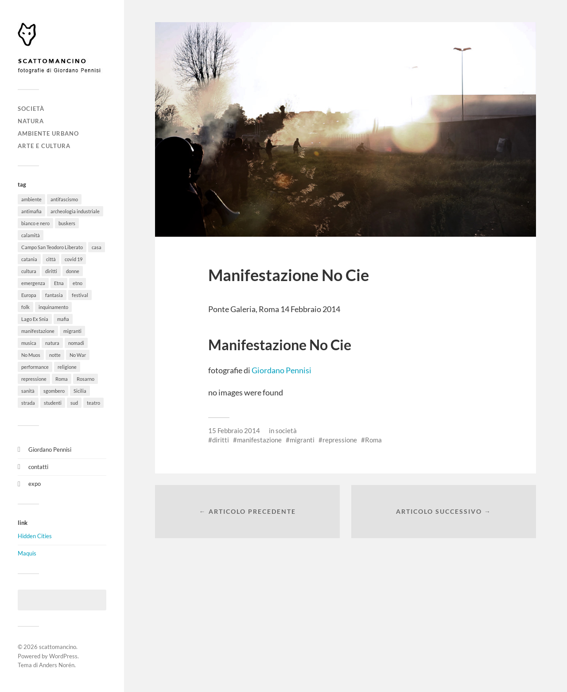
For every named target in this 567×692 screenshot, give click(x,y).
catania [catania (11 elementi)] (29, 259)
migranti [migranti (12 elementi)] (72, 331)
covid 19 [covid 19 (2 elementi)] (73, 259)
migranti (302, 440)
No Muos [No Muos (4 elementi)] (30, 355)
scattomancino (57, 646)
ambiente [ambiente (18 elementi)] (31, 199)
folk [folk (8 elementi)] (25, 307)
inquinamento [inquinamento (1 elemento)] (53, 307)
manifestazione (259, 440)
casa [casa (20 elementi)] (96, 247)
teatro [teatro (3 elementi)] (93, 403)
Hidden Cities (35, 536)
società (31, 108)
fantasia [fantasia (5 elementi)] (54, 295)
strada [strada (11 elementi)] (28, 403)
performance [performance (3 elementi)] (35, 367)
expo (34, 483)
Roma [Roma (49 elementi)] (61, 379)
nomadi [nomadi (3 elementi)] (76, 343)
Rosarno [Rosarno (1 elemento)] (85, 379)
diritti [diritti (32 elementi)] (51, 271)
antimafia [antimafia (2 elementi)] (31, 211)
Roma (373, 440)
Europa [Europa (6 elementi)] (28, 295)
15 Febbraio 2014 (234, 430)
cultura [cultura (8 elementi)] (28, 271)
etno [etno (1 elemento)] (77, 283)
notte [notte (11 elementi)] (55, 355)
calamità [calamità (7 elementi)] (30, 235)
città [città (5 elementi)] (51, 259)
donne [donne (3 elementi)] (72, 271)
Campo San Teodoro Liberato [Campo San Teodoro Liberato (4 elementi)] (52, 247)
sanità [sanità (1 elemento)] (28, 391)
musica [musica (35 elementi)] (28, 343)
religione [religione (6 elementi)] (67, 367)
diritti (220, 440)
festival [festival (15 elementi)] (80, 295)
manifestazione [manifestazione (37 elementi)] (37, 331)
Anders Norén (56, 665)
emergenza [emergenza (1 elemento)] (33, 283)
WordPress (63, 656)
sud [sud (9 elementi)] (74, 403)
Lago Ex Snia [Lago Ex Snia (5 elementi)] (34, 319)
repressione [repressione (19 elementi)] (34, 379)
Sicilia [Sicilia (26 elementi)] (80, 391)
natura (31, 121)
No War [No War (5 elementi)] (78, 355)
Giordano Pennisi (49, 449)
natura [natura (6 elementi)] (52, 343)
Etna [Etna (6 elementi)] (59, 283)
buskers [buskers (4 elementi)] (66, 223)
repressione (339, 440)
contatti (38, 466)
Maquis (27, 553)
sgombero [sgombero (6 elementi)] (54, 391)
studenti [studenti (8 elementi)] (53, 403)
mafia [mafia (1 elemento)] (63, 319)
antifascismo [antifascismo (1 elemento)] (64, 199)
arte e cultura (44, 145)
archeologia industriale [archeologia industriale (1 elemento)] (75, 211)
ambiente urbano (48, 133)
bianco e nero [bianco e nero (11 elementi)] (35, 223)
